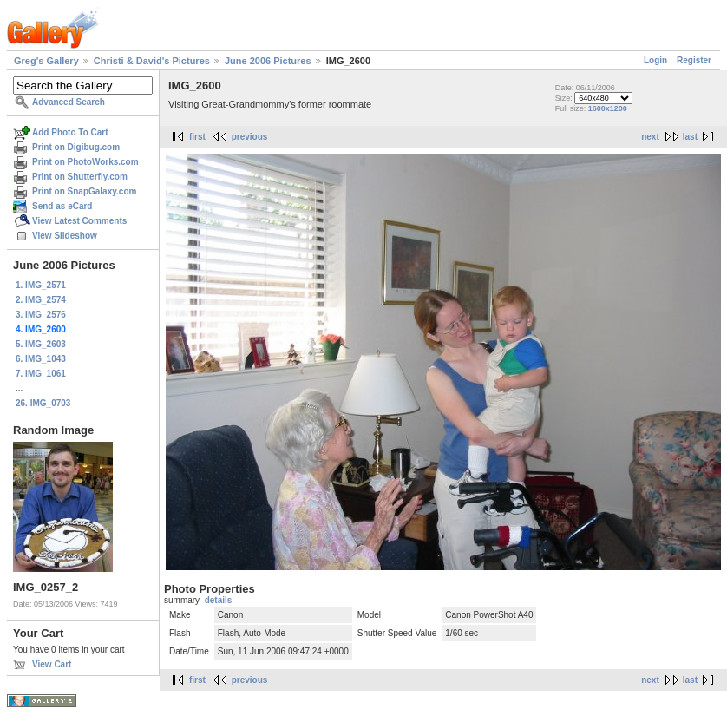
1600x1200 (607, 108)
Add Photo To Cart (70, 132)
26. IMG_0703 (43, 403)
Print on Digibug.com (76, 147)
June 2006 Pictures (268, 61)
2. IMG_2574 (41, 300)
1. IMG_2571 (41, 285)
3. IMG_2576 (41, 314)
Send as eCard (62, 206)
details (219, 600)
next (650, 136)
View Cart (51, 664)
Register (694, 60)
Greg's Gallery (46, 61)
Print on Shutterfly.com (80, 176)
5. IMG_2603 (41, 344)
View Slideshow (64, 235)
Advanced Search (68, 102)
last (690, 136)
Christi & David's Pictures (152, 61)
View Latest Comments (79, 221)
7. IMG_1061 (41, 373)
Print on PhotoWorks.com (85, 162)
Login (655, 60)
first (197, 136)
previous (250, 136)
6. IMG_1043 (41, 359)
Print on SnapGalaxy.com (84, 191)
